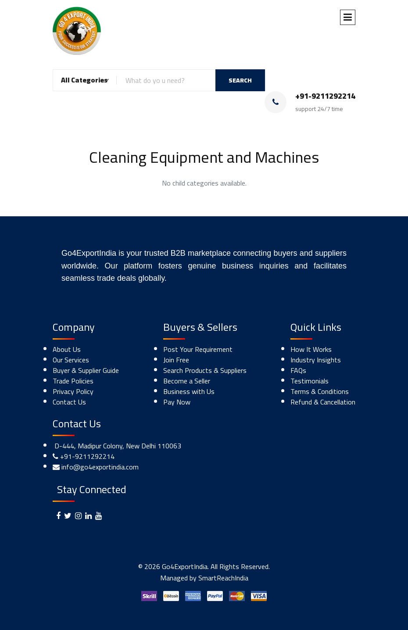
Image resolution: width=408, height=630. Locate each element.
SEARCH (240, 80)
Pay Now (176, 401)
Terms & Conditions (319, 391)
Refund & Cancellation (322, 401)
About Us (67, 349)
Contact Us (69, 401)
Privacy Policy (73, 391)
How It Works (311, 349)
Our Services (71, 359)
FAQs (298, 370)
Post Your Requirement (198, 349)
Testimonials (309, 380)
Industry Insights (315, 359)
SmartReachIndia (223, 577)
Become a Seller (186, 380)
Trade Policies (73, 380)
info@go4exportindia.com (100, 466)
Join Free (176, 359)
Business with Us (189, 391)
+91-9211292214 (87, 456)
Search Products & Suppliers (205, 370)
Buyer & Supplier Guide (86, 370)
